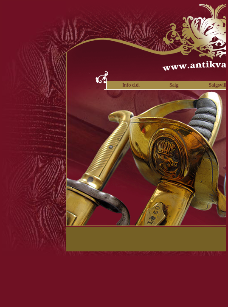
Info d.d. (131, 85)
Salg (173, 85)
